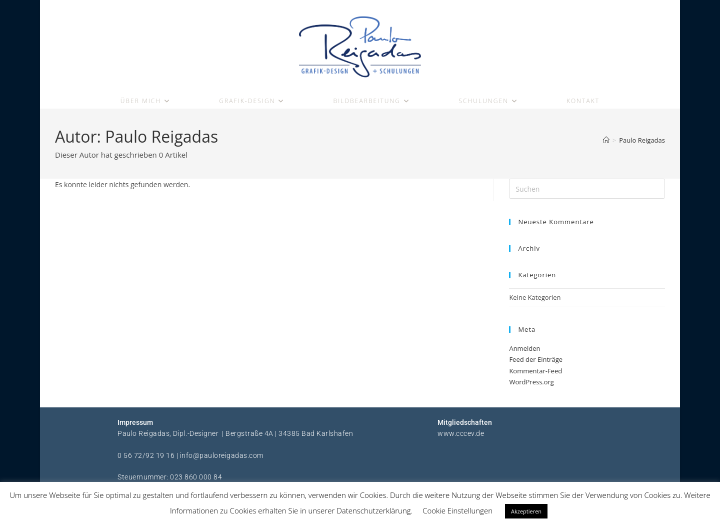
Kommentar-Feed (535, 373)
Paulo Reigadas (642, 143)
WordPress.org (531, 384)
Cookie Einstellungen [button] (457, 510)
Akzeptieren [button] (526, 511)
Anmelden (524, 351)
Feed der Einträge (535, 362)
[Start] (606, 143)
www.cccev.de (461, 436)
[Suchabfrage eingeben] (587, 192)
